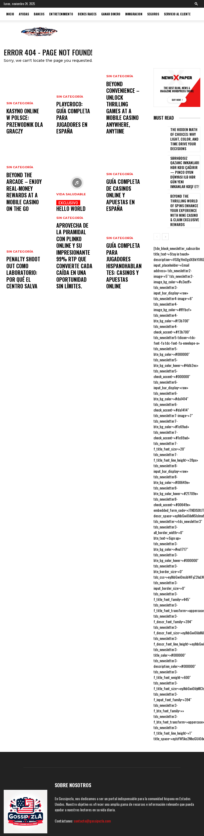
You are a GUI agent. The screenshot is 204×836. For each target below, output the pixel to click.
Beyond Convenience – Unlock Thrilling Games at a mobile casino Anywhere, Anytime (123, 123)
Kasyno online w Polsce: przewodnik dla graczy (24, 128)
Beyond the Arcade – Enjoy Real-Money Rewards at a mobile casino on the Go (24, 200)
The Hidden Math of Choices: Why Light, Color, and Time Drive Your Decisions (184, 137)
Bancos (39, 14)
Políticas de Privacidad (120, 822)
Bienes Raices (87, 14)
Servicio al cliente (177, 14)
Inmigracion (133, 14)
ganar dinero (110, 14)
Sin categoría (19, 116)
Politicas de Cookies (88, 822)
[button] (196, 4)
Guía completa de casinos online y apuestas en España (123, 205)
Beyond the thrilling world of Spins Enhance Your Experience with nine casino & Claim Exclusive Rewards (184, 186)
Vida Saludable (70, 198)
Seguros (153, 14)
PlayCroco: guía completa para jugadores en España (70, 126)
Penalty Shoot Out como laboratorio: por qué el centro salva (23, 281)
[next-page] (165, 207)
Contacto (182, 822)
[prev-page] (157, 207)
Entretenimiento (61, 14)
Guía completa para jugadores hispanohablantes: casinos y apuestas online (123, 278)
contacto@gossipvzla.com (92, 791)
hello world (74, 207)
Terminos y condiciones (156, 822)
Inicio (10, 14)
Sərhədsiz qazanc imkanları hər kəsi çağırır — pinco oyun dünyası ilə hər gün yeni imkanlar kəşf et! (184, 160)
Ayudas (24, 14)
